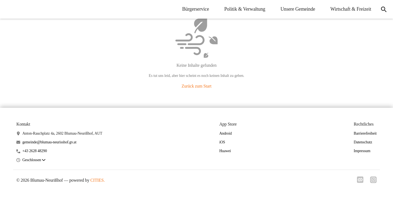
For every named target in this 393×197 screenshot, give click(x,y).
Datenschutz (363, 142)
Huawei (225, 151)
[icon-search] (383, 9)
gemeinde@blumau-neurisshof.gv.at (49, 142)
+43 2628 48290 (34, 151)
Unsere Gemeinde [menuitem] (298, 9)
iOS (222, 142)
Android (225, 133)
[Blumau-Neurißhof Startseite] (8, 9)
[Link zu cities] (360, 181)
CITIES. (97, 180)
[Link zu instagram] (373, 181)
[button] (33, 160)
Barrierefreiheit (365, 133)
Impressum (362, 151)
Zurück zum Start (196, 86)
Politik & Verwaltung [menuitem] (244, 9)
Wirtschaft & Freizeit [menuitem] (351, 9)
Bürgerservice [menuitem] (195, 9)
